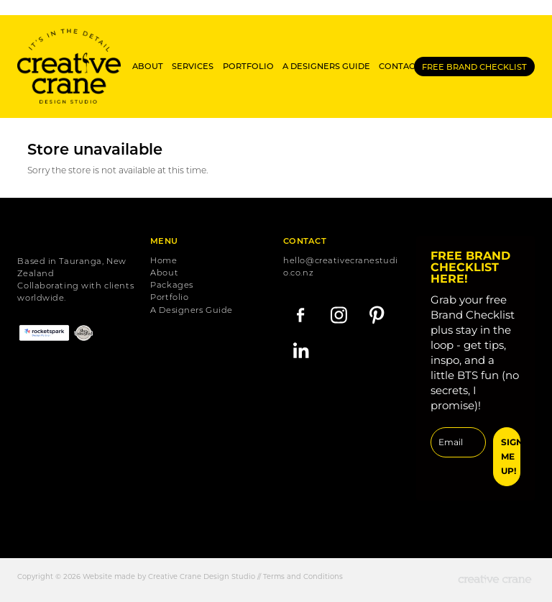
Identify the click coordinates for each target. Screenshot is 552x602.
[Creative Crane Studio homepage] (69, 66)
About (164, 272)
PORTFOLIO (248, 65)
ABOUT (147, 65)
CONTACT (399, 65)
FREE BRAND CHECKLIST (474, 66)
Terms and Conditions (303, 576)
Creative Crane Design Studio (201, 576)
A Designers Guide (191, 309)
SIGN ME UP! (510, 456)
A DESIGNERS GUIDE (326, 65)
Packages (171, 284)
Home (163, 260)
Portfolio (169, 296)
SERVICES (192, 65)
